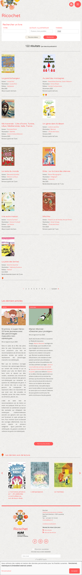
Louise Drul (10, 81)
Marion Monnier (39, 343)
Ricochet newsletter (42, 549)
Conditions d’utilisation (49, 524)
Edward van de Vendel (55, 220)
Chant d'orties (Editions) (14, 134)
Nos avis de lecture (50, 532)
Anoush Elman (67, 220)
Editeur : (4, 86)
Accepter (74, 571)
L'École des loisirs (53, 132)
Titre (5, 28)
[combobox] (41, 31)
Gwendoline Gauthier (54, 81)
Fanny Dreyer (55, 84)
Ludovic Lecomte (53, 127)
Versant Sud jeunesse (55, 86)
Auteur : (4, 81)
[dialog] (41, 568)
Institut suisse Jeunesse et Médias (22, 534)
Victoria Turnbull (12, 220)
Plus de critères (33, 37)
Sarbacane (10, 86)
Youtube (46, 541)
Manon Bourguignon (54, 174)
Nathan (9, 270)
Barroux (53, 129)
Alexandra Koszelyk (13, 174)
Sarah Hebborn (67, 81)
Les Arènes (10, 224)
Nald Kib (12, 132)
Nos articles (48, 530)
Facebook (35, 541)
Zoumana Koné (12, 129)
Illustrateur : (5, 84)
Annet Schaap (55, 222)
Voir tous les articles (43, 444)
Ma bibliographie (71, 4)
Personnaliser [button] (6, 571)
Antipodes (51, 179)
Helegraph (54, 177)
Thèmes (59, 28)
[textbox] (42, 31)
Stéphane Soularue (16, 267)
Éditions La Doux (12, 177)
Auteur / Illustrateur (39, 28)
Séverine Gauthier (12, 265)
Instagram (40, 541)
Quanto (49, 372)
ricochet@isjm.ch (48, 520)
